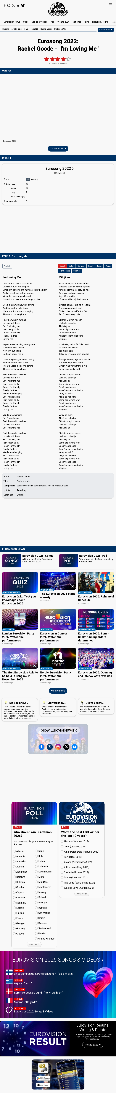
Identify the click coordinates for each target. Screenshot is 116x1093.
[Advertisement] (58, 228)
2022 (13, 29)
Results (100, 22)
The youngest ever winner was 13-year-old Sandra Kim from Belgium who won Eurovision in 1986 (95, 697)
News (11, 22)
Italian (99, 266)
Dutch (71, 266)
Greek (90, 266)
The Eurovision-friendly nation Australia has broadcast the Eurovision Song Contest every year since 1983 (57, 698)
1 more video (58, 148)
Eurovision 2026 (58, 951)
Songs (39, 22)
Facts (86, 22)
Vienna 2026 (63, 22)
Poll (52, 22)
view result (34, 935)
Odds (26, 22)
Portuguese (65, 271)
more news (58, 681)
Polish (108, 266)
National (76, 22)
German (81, 266)
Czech (62, 266)
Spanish (77, 271)
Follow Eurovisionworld (58, 721)
